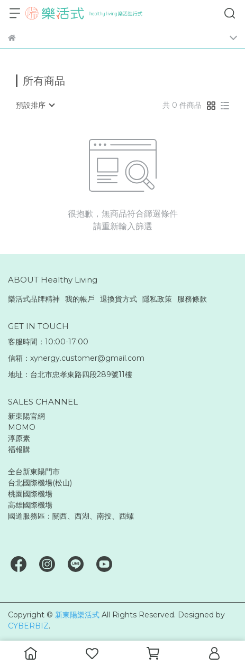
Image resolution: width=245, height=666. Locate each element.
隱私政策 (157, 299)
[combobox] (35, 105)
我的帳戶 (80, 299)
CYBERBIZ (28, 626)
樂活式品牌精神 (34, 299)
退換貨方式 (118, 299)
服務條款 (192, 299)
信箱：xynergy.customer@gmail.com (76, 358)
